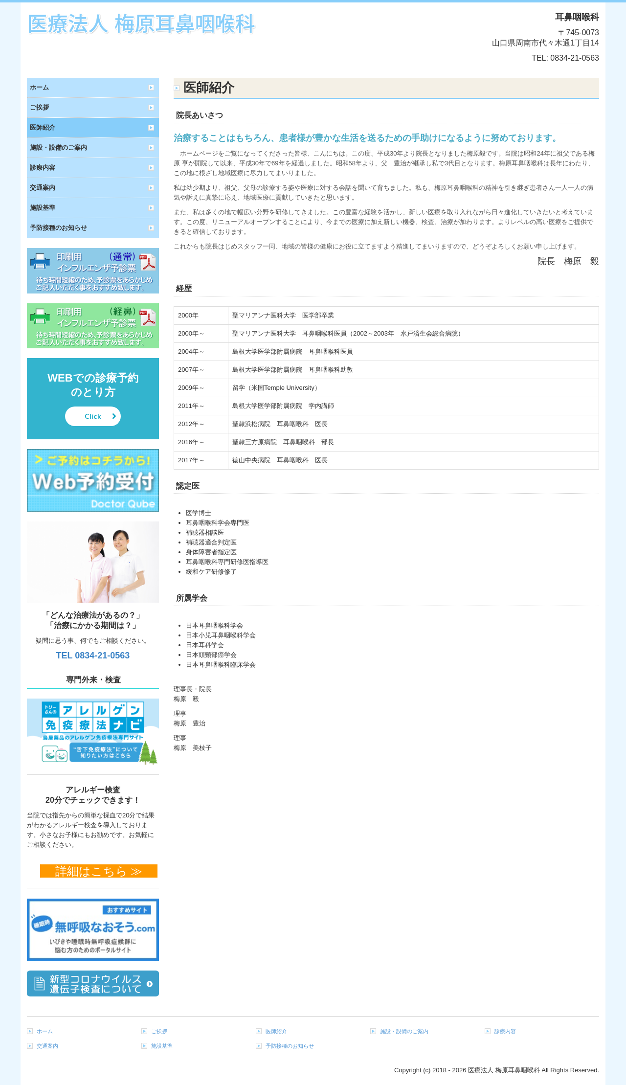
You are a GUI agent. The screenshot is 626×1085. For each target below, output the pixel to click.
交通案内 (42, 187)
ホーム (39, 87)
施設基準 (42, 207)
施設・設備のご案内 (58, 147)
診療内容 (42, 167)
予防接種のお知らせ (58, 227)
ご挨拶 (39, 107)
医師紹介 (42, 127)
